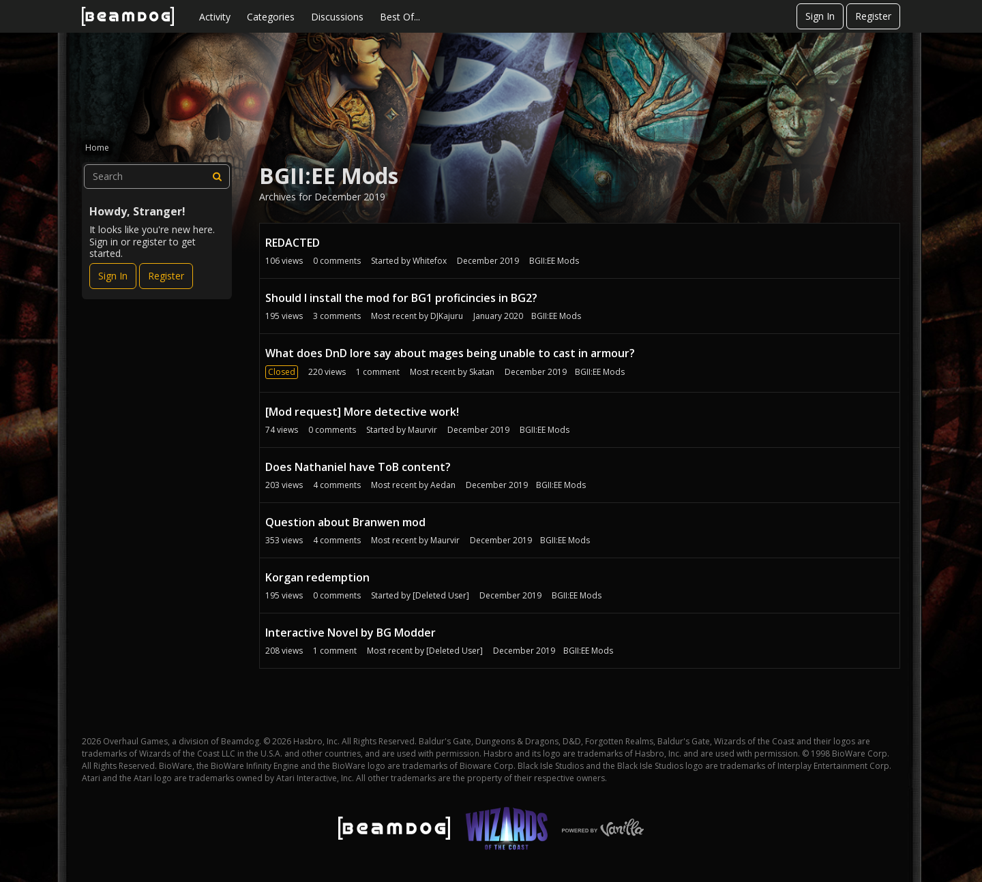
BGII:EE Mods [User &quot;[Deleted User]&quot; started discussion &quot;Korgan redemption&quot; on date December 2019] (576, 595)
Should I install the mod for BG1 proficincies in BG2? (401, 297)
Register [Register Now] (166, 275)
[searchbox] (157, 176)
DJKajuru (446, 316)
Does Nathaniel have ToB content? (358, 466)
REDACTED (292, 242)
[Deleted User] (441, 595)
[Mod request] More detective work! (362, 411)
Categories (271, 16)
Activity (214, 16)
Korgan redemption (317, 577)
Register (873, 16)
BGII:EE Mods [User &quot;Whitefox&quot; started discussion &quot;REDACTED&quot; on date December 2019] (554, 261)
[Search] (217, 176)
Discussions (337, 16)
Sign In (820, 16)
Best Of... (400, 16)
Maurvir (422, 430)
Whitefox (430, 261)
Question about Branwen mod (345, 522)
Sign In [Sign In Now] (113, 275)
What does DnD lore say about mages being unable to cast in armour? (450, 353)
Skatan (481, 372)
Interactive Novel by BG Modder (350, 632)
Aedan (443, 485)
